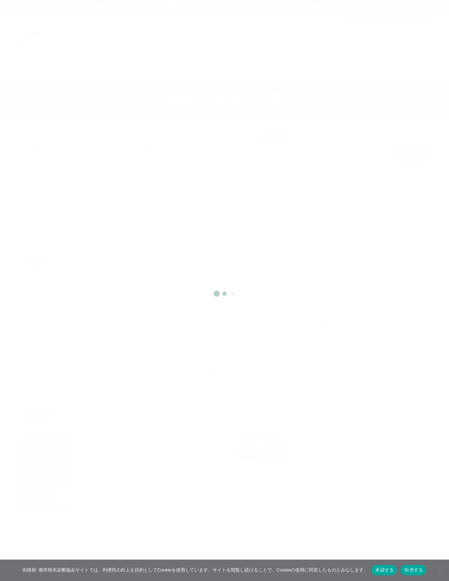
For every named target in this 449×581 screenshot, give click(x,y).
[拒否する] (440, 570)
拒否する (413, 570)
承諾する (384, 570)
